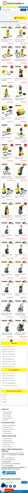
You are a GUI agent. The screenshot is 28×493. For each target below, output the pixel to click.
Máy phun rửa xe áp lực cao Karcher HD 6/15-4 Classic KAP (20, 315)
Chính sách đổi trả (7, 444)
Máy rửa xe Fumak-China (8, 354)
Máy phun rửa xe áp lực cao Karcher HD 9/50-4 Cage (20, 334)
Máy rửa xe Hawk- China (8, 351)
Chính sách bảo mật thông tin (9, 425)
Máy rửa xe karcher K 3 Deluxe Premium (20, 157)
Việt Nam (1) (5, 394)
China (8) (4, 402)
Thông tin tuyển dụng (7, 412)
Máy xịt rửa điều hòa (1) (8, 378)
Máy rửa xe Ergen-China (8, 359)
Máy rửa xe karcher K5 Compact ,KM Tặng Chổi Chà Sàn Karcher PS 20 (20, 178)
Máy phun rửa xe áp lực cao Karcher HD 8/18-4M (6, 333)
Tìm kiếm (23, 9)
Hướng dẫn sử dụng (7, 438)
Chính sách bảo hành (7, 446)
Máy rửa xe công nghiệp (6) (9, 383)
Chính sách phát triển (7, 418)
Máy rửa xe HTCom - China (8, 364)
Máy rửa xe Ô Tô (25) (7, 373)
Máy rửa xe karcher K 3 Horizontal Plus (6, 157)
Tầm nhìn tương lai (7, 416)
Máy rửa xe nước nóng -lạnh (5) (10, 385)
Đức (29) (4, 397)
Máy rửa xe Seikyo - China (8, 356)
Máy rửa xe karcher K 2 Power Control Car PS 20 (20, 60)
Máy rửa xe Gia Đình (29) (8, 375)
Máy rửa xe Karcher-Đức (8, 346)
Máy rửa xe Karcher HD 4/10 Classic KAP (20, 216)
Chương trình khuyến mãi (8, 429)
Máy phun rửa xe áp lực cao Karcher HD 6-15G (6, 314)
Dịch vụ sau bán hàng (7, 433)
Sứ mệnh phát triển (7, 414)
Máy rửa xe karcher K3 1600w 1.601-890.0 (20, 99)
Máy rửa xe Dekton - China (8, 361)
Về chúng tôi (5, 420)
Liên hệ (16, 15)
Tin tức (10, 15)
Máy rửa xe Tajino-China (8, 366)
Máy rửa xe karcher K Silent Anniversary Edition (7, 177)
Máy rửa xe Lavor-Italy (7, 349)
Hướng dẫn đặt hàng (7, 440)
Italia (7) (4, 399)
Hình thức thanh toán (7, 427)
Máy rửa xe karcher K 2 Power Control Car (6, 60)
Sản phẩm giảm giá (7, 431)
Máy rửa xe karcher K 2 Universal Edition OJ (20, 40)
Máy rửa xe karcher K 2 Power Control (6, 40)
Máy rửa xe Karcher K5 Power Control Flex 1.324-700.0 (7, 217)
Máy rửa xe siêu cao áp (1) (8, 380)
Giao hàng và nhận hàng (8, 442)
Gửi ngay (24, 482)
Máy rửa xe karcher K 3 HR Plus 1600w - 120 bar (20, 138)
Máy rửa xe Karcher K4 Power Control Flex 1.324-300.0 (7, 100)
